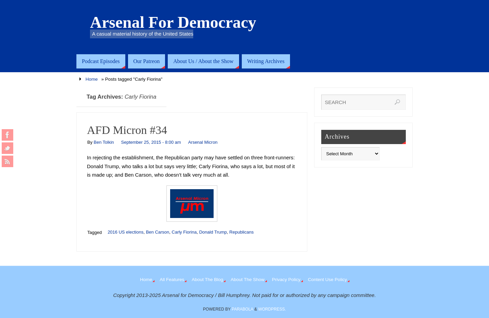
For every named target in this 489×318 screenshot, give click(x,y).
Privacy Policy (286, 279)
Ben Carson (157, 232)
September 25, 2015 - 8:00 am (151, 142)
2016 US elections (126, 232)
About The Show (248, 279)
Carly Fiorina (184, 232)
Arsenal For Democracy (173, 22)
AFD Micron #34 (127, 130)
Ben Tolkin (104, 142)
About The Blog (207, 279)
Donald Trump (213, 232)
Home (92, 79)
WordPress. (272, 309)
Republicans (241, 232)
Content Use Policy (327, 279)
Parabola (242, 309)
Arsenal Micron (203, 142)
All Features (172, 279)
